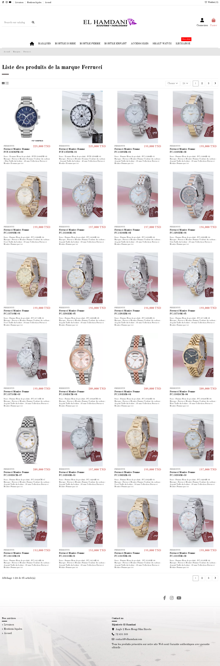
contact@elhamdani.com (129, 639)
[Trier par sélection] (172, 83)
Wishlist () (211, 2)
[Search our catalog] (33, 22)
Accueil (48, 3)
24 (185, 83)
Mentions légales (34, 3)
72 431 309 (122, 634)
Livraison (19, 3)
